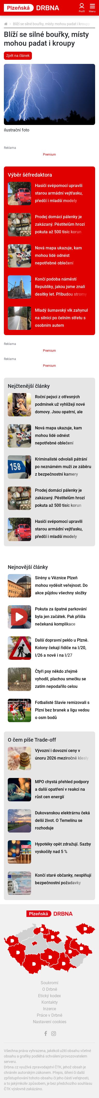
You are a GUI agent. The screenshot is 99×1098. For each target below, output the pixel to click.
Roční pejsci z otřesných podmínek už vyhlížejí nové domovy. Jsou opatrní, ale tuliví (60, 408)
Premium (49, 154)
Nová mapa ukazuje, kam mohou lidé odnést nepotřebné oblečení (58, 255)
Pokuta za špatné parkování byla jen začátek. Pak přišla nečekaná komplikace (61, 617)
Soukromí (49, 982)
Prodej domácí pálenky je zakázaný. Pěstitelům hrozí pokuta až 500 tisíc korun (60, 224)
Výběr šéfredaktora (30, 175)
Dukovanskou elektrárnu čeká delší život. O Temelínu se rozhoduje (62, 820)
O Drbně (49, 989)
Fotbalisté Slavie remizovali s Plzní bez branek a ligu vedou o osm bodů (62, 710)
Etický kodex (49, 995)
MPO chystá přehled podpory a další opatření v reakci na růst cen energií (62, 789)
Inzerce (49, 1008)
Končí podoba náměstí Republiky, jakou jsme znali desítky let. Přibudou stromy (61, 287)
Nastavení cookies (49, 1021)
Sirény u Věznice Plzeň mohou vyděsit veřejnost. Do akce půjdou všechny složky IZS (61, 589)
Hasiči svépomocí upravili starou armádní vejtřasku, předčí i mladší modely (59, 193)
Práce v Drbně (49, 1015)
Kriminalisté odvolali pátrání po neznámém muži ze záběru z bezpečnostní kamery (63, 467)
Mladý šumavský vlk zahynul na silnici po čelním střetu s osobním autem (61, 318)
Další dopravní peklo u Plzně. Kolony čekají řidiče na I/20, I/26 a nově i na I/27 (61, 648)
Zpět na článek (18, 56)
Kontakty (49, 1002)
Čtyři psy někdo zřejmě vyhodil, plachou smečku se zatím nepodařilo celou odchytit (60, 682)
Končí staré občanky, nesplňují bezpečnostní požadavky (63, 879)
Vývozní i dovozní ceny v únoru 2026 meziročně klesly (62, 754)
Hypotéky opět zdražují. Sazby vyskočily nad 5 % (63, 848)
